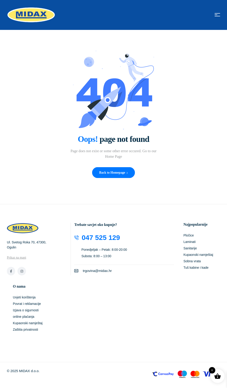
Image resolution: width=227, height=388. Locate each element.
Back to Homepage (113, 172)
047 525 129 (101, 237)
